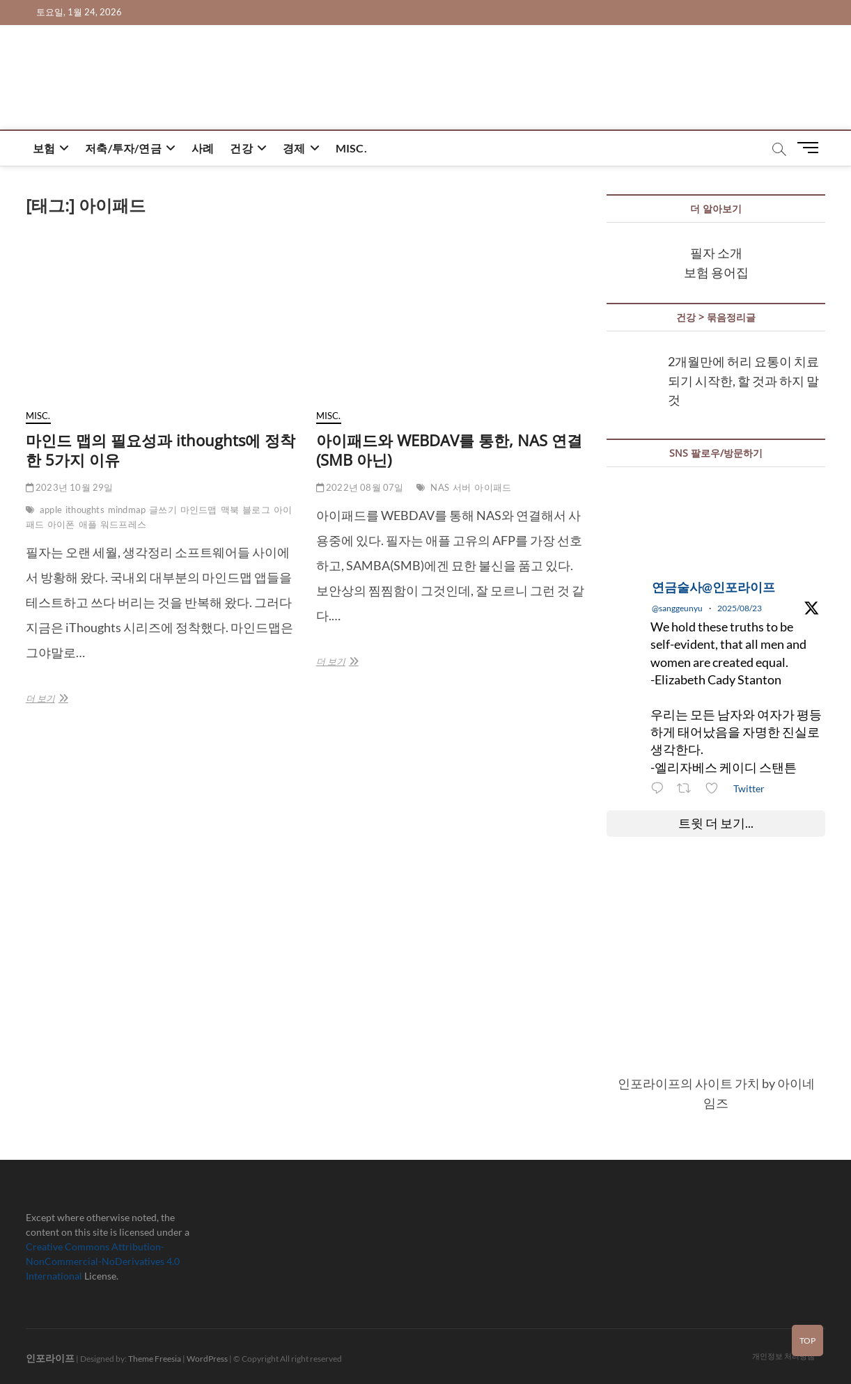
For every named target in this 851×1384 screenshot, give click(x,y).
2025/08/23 (739, 608)
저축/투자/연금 (123, 148)
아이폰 (61, 524)
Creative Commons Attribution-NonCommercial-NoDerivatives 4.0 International (103, 1261)
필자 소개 (716, 252)
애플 (88, 524)
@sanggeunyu (677, 608)
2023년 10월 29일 (70, 487)
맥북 (230, 509)
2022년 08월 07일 (360, 487)
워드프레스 (123, 524)
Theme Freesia (154, 1358)
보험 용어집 (716, 272)
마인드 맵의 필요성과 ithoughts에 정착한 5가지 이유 (160, 450)
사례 (203, 148)
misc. (351, 148)
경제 (294, 148)
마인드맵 (198, 509)
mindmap (127, 509)
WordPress (207, 1358)
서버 (462, 487)
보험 (44, 148)
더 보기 (57, 698)
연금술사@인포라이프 (713, 587)
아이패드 (492, 487)
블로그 (256, 509)
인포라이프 (50, 1358)
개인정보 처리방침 (783, 1355)
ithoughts (84, 509)
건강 (241, 148)
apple (51, 509)
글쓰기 (163, 509)
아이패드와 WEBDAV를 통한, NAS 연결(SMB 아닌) (449, 450)
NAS (439, 487)
